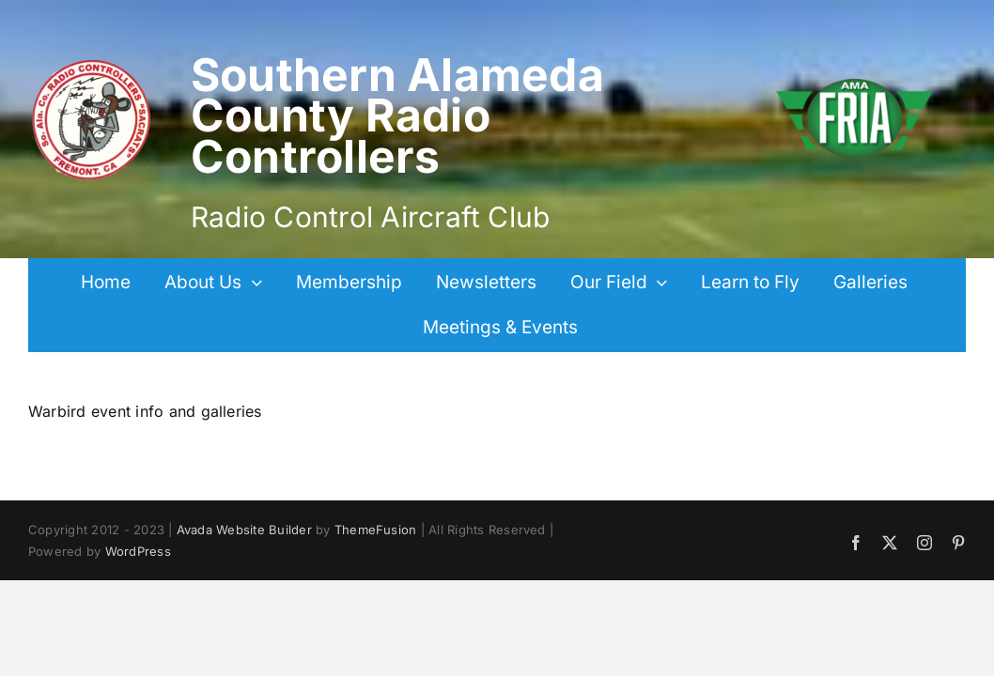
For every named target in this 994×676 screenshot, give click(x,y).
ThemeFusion (375, 529)
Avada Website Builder (244, 529)
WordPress (138, 551)
